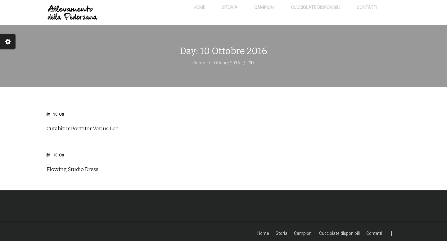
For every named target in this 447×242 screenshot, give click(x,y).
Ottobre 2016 (227, 63)
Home (199, 63)
